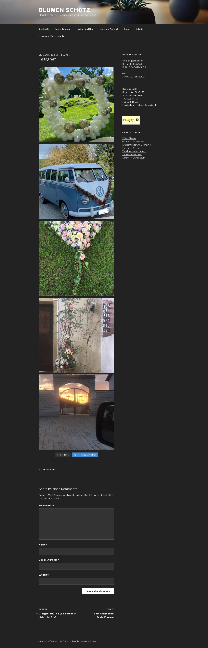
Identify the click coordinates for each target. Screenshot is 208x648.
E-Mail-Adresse (49, 559)
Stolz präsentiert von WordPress (80, 641)
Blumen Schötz (64, 10)
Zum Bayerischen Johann (134, 151)
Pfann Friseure (129, 138)
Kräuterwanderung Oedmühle (136, 145)
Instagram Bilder (85, 29)
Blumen (65, 55)
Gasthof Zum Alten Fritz (133, 141)
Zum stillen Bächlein (132, 154)
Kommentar (46, 505)
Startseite (43, 29)
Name (43, 544)
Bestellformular (63, 29)
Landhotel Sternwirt (132, 148)
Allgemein (49, 469)
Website (44, 574)
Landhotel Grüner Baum (133, 157)
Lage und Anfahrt (109, 29)
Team (126, 29)
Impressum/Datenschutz (51, 36)
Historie (139, 29)
